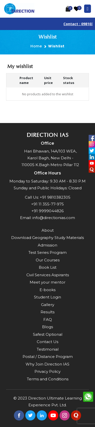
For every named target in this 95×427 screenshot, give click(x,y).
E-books (47, 289)
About (48, 230)
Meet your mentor (47, 282)
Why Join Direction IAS (47, 364)
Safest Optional (47, 334)
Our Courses (48, 260)
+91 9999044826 (47, 210)
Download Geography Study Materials (47, 237)
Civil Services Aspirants (47, 274)
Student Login (47, 297)
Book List (47, 267)
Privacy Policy (47, 371)
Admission (47, 245)
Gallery (47, 304)
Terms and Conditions (47, 379)
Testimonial (48, 349)
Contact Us (47, 341)
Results (47, 312)
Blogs (47, 326)
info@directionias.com (53, 217)
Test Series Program (47, 252)
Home (36, 46)
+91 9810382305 (55, 197)
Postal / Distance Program (48, 356)
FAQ (47, 319)
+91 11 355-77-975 (47, 204)
